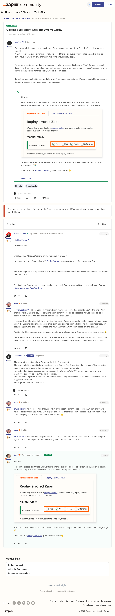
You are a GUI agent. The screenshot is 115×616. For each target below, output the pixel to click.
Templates (88, 605)
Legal (99, 611)
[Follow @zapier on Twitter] (28, 603)
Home (6, 18)
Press (89, 601)
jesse (16, 303)
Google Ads (31, 186)
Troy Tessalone (20, 233)
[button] (98, 4)
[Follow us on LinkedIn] (19, 603)
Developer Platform (75, 601)
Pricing (53, 601)
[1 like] (22, 193)
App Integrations (103, 605)
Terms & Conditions (47, 591)
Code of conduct (15, 565)
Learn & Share (23, 12)
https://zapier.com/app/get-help (28, 288)
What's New (41, 12)
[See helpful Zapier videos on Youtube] (33, 603)
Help (61, 601)
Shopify (18, 186)
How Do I (26, 18)
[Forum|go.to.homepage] (22, 4)
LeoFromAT (19, 42)
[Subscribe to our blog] (23, 603)
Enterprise (106, 601)
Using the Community (17, 569)
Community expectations (19, 573)
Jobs (96, 601)
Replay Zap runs (42, 170)
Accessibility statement (66, 591)
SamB (16, 455)
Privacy (107, 611)
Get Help (7, 12)
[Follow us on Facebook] (14, 603)
